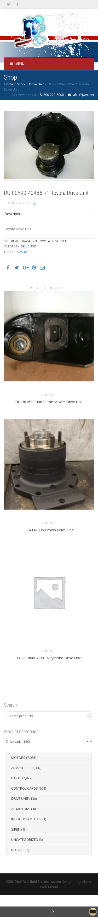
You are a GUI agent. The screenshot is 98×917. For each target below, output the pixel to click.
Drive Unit (36, 84)
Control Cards (24, 810)
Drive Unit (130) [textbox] (47, 764)
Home (8, 84)
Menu (16, 63)
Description (14, 235)
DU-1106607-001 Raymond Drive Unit (49, 679)
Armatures (21, 790)
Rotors (18, 871)
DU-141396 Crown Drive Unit (49, 552)
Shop (21, 84)
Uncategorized (24, 861)
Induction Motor (26, 841)
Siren (15, 851)
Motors (18, 779)
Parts (16, 800)
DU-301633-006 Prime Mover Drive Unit (49, 423)
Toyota (21, 274)
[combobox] (49, 763)
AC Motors (20, 830)
